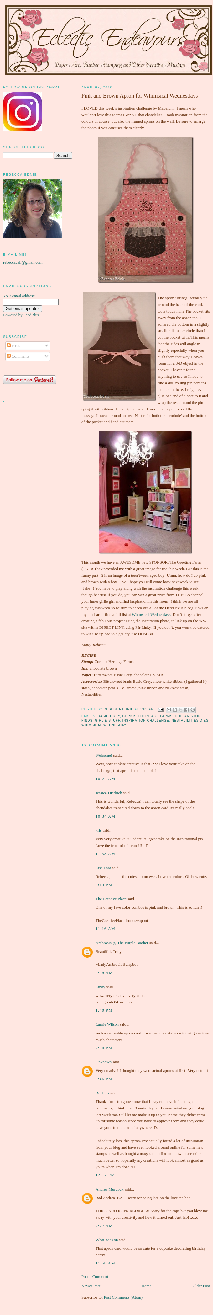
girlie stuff (107, 720)
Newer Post (90, 1285)
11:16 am (105, 928)
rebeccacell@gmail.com (23, 262)
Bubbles (102, 1093)
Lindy (100, 987)
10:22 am (106, 778)
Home (147, 1285)
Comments (18, 356)
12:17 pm (105, 1175)
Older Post (201, 1285)
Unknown (104, 1062)
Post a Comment (94, 1276)
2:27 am (104, 1225)
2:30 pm (104, 1047)
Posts (13, 345)
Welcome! (104, 755)
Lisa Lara (103, 867)
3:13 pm (104, 884)
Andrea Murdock (109, 1189)
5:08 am (104, 972)
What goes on (107, 1239)
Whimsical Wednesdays (151, 614)
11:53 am (105, 853)
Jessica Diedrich (109, 792)
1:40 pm (104, 1010)
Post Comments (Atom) (123, 1297)
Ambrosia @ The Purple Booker (122, 942)
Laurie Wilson (107, 1024)
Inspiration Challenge (145, 720)
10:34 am (106, 816)
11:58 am (105, 1263)
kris (99, 830)
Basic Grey (109, 716)
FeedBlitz (31, 315)
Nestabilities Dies (190, 720)
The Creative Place (111, 898)
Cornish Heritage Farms (147, 716)
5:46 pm (104, 1079)
